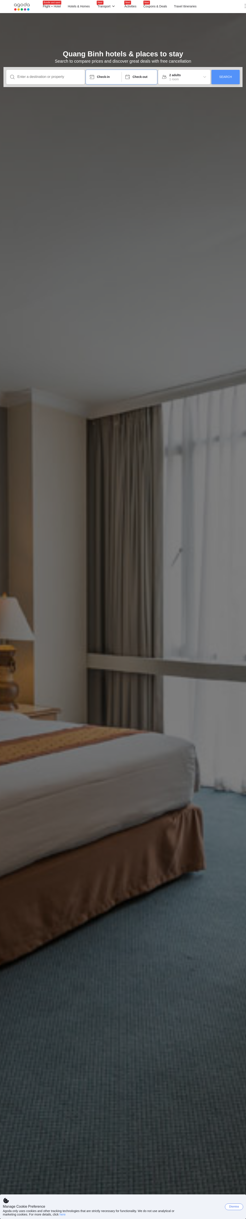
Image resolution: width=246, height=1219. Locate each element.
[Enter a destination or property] (49, 77)
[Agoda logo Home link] (22, 7)
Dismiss (234, 1206)
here (63, 1214)
